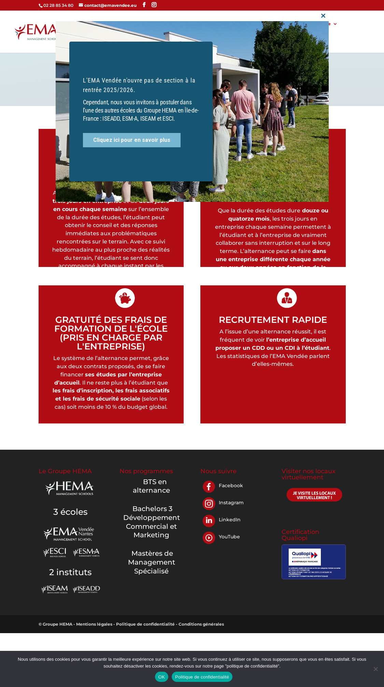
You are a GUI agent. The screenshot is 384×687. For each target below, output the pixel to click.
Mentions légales (94, 624)
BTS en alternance (151, 486)
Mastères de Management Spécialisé (151, 562)
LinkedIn (230, 520)
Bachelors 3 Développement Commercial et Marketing (151, 522)
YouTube (229, 537)
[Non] (375, 669)
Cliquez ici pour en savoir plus (131, 135)
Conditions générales (201, 624)
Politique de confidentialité (146, 624)
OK (161, 676)
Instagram (231, 502)
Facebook (231, 485)
